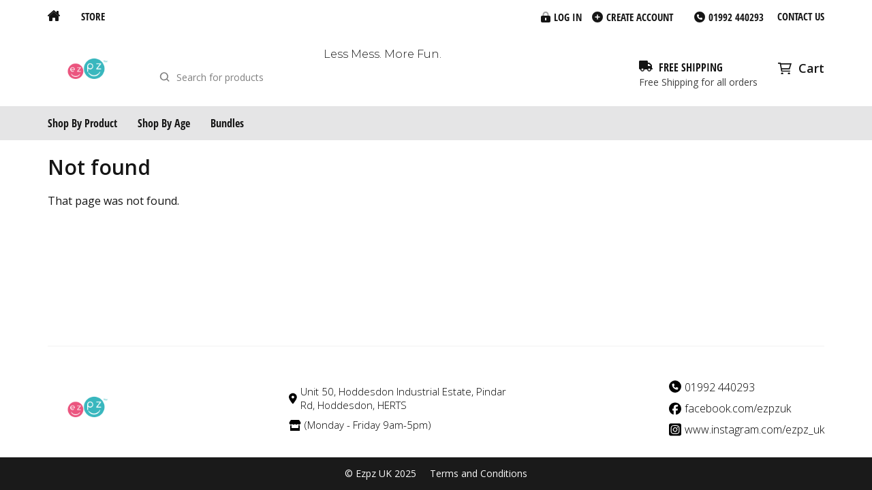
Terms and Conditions (478, 474)
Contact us (800, 16)
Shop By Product (82, 123)
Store (93, 16)
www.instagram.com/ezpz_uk (754, 430)
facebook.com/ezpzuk (738, 409)
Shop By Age (164, 123)
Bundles (227, 123)
